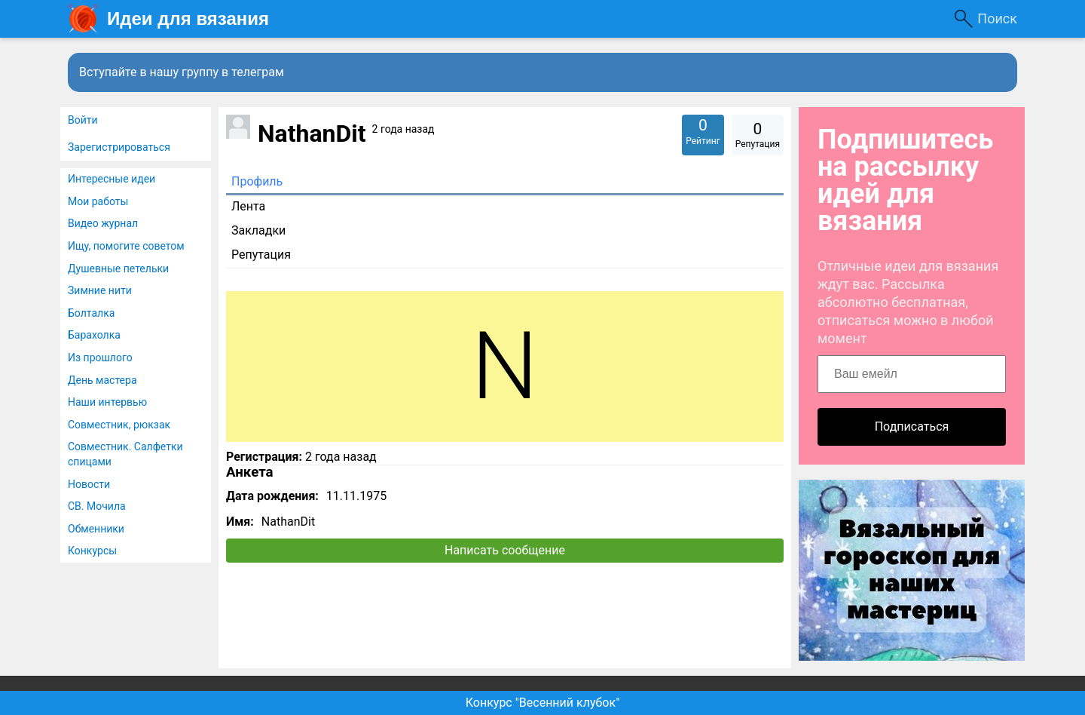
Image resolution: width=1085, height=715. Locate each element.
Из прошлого (100, 357)
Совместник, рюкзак (119, 425)
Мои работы (98, 201)
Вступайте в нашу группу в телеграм (181, 72)
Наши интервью (107, 402)
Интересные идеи (111, 179)
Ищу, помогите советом (126, 246)
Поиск (997, 18)
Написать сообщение (505, 550)
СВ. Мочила (97, 506)
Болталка (91, 313)
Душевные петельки (118, 268)
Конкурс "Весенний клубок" (543, 702)
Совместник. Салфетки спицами (125, 454)
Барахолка (94, 335)
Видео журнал (103, 223)
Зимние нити (100, 290)
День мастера (102, 380)
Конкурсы (92, 551)
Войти (83, 120)
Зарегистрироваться (119, 147)
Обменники (96, 529)
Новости (89, 484)
